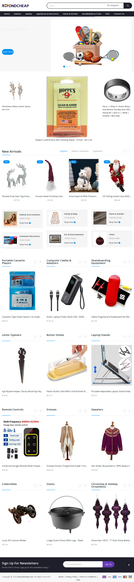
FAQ (78, 578)
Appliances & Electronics (48, 14)
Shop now (8, 52)
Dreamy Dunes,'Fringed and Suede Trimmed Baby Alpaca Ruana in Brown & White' (87, 463)
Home (7, 14)
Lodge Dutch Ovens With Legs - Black (65, 538)
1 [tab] (64, 66)
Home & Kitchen (70, 14)
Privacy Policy (71, 574)
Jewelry (29, 14)
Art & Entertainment (71, 233)
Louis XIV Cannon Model (14, 538)
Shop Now (24, 224)
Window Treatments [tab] (80, 151)
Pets (108, 14)
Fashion (17, 14)
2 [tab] (67, 66)
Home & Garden (117, 213)
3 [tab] (70, 66)
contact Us (119, 14)
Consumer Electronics (24, 235)
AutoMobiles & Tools (91, 14)
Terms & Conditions (88, 574)
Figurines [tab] (64, 151)
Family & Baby (71, 213)
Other (111, 232)
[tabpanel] (67, 43)
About (61, 574)
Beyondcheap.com (25, 574)
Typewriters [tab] (98, 151)
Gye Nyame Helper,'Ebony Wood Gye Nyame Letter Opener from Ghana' (37, 389)
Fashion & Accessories (25, 214)
